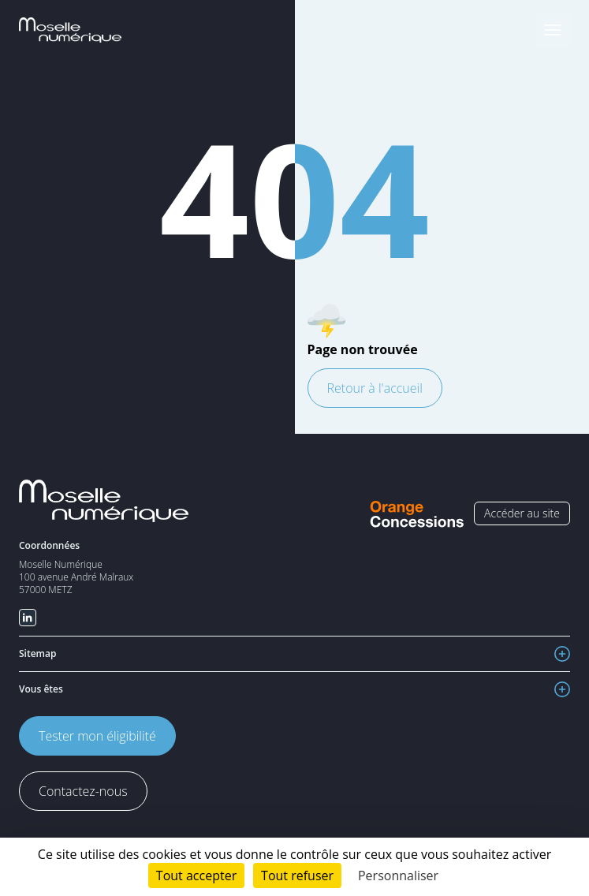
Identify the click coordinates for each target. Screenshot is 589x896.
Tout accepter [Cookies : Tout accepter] (196, 875)
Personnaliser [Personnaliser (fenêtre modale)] (398, 875)
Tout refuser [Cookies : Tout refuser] (297, 875)
